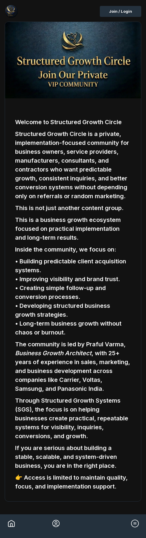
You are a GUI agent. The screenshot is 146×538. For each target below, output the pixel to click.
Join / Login (120, 11)
